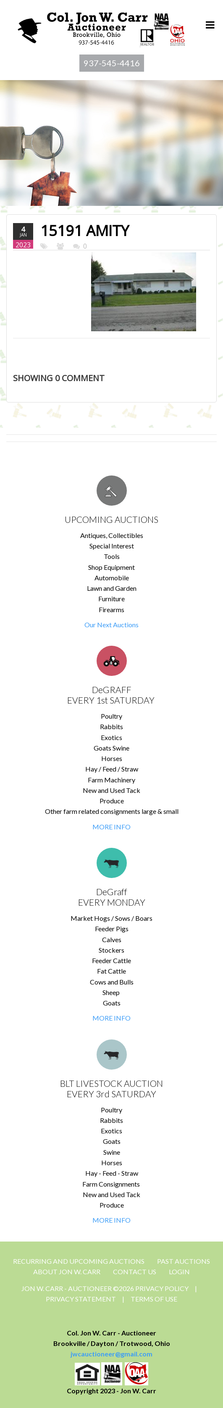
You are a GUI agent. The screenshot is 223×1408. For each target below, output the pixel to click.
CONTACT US (134, 1272)
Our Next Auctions (111, 625)
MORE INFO (111, 827)
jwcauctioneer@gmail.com (111, 1354)
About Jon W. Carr (66, 1272)
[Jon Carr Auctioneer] (101, 27)
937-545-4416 (112, 63)
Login (179, 1272)
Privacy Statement (81, 1299)
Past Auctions (183, 1261)
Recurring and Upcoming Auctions (78, 1261)
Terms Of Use (154, 1299)
